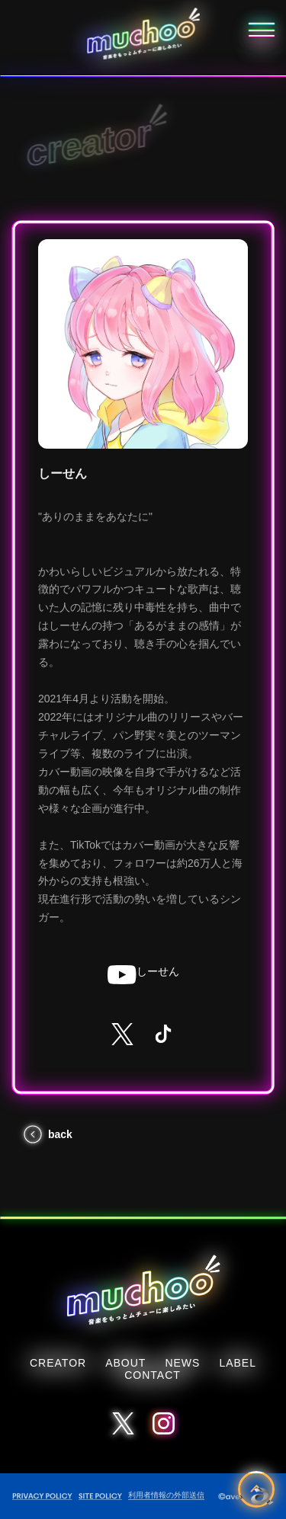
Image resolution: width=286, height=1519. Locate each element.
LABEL (237, 1363)
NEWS (182, 1363)
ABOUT (125, 1363)
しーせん (143, 974)
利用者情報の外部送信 (166, 1495)
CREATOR (58, 1363)
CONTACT (152, 1375)
